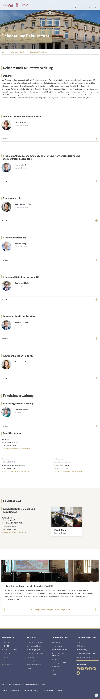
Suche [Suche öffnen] (97, 8)
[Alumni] (53, 670)
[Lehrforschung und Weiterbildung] (57, 654)
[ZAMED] (7, 653)
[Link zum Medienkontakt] (33, 650)
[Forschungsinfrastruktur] (34, 653)
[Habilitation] (80, 646)
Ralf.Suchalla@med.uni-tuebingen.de (16, 471)
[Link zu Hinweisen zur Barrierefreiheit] (48, 691)
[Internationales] (56, 646)
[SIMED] (6, 646)
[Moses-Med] (8, 664)
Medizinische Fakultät (16, 52)
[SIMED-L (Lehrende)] (11, 650)
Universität (87, 8)
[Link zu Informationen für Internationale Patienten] (56, 642)
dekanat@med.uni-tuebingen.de (15, 532)
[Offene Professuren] (83, 657)
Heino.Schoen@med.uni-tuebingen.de (69, 471)
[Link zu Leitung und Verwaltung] (33, 646)
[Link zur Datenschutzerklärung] (30, 691)
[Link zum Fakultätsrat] (67, 530)
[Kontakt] (29, 668)
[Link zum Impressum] (15, 691)
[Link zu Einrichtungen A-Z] (35, 642)
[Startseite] (2, 52)
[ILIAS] (6, 657)
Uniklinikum (78, 8)
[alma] (5, 661)
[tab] (50, 139)
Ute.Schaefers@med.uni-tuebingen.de (17, 448)
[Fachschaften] (55, 666)
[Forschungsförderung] (33, 661)
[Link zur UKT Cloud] (50, 609)
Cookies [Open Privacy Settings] (60, 691)
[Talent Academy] (81, 650)
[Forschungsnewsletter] (33, 664)
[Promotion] (80, 642)
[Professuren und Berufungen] (86, 653)
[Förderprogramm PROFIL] (60, 663)
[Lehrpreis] (54, 659)
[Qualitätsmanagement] (59, 650)
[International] (30, 657)
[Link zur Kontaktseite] (5, 691)
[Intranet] (7, 642)
